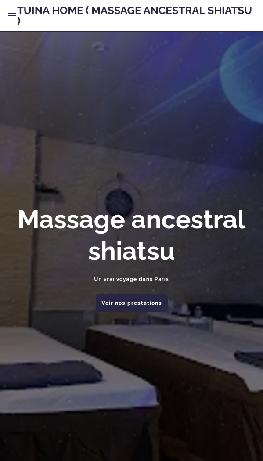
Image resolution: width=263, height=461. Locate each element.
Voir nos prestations (131, 302)
